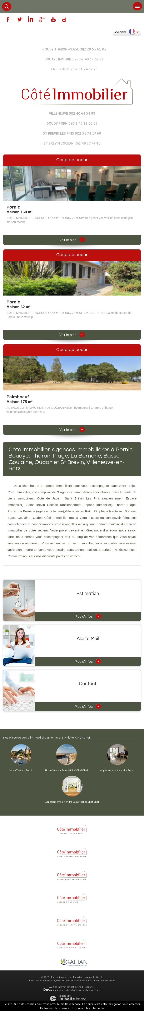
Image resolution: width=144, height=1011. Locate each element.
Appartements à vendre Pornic (117, 770)
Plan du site (35, 980)
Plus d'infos (87, 616)
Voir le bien (72, 240)
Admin (89, 980)
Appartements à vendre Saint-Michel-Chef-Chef (72, 802)
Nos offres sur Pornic (21, 770)
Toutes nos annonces (104, 980)
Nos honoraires (69, 980)
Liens (81, 980)
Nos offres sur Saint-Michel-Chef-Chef (66, 770)
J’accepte (98, 1008)
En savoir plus (81, 1008)
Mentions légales (51, 980)
